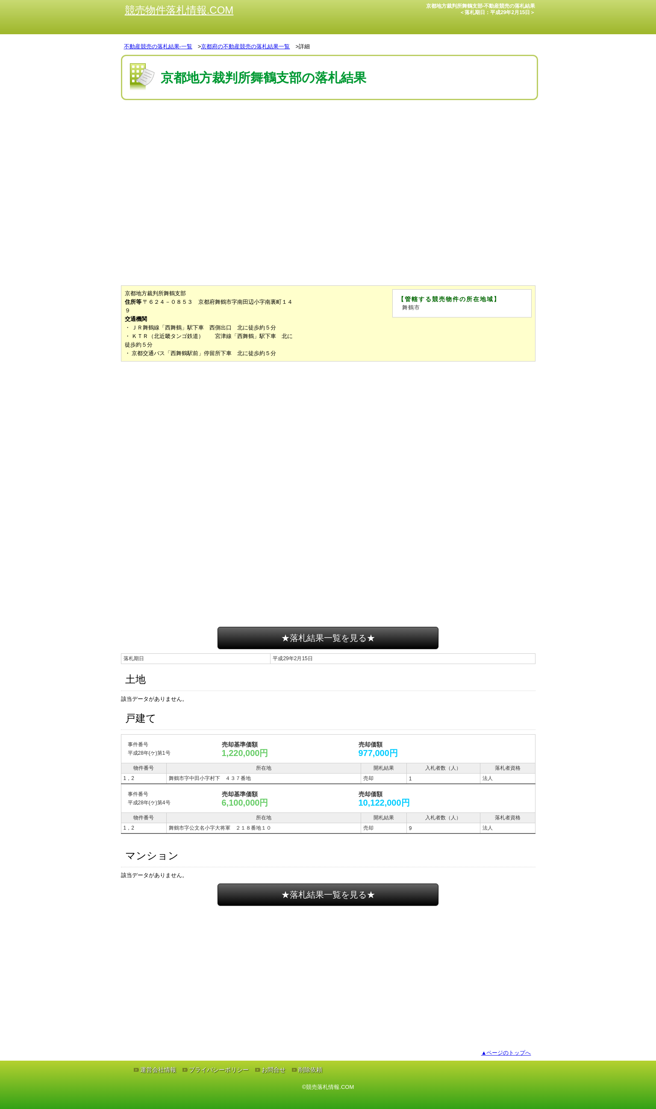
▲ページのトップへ (506, 1053)
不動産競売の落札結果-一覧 (158, 46)
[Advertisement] (328, 128)
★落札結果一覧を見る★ (328, 638)
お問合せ (273, 1069)
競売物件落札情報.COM (179, 10)
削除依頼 (310, 1069)
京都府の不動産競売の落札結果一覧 (245, 46)
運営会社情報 (158, 1069)
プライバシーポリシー (219, 1069)
